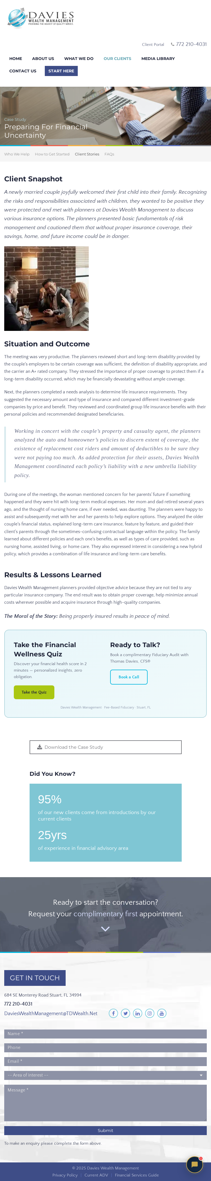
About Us (43, 58)
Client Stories (87, 154)
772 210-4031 (18, 1004)
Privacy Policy (65, 1175)
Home (15, 58)
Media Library (158, 58)
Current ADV (96, 1175)
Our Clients (117, 58)
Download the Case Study (74, 747)
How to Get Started (52, 154)
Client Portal (153, 44)
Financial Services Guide (137, 1175)
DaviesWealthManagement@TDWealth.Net (50, 1014)
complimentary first (105, 914)
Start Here (61, 70)
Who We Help (17, 154)
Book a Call (129, 677)
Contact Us (22, 70)
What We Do (79, 58)
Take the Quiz (34, 692)
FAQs (109, 154)
